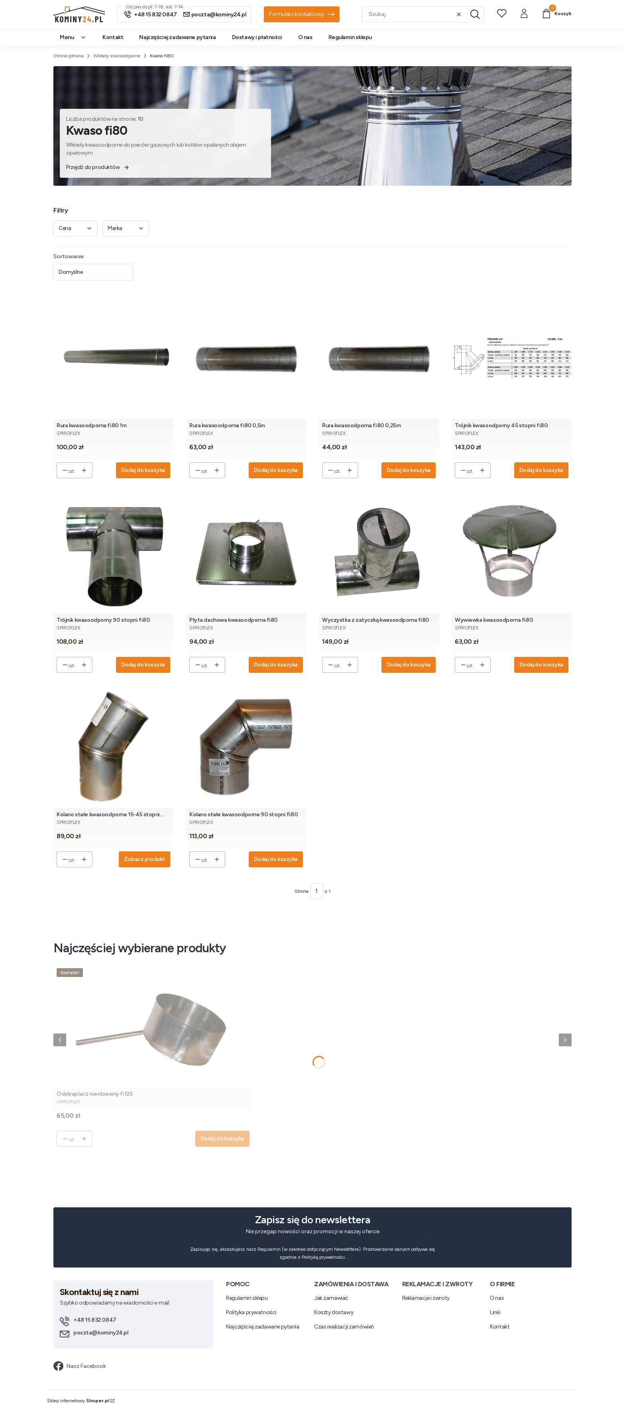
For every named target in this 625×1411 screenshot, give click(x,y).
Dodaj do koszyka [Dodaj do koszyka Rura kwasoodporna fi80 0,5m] (276, 470)
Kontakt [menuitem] (112, 37)
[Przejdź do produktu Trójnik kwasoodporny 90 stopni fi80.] (113, 552)
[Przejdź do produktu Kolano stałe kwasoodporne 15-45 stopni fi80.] (113, 747)
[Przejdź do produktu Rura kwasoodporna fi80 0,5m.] (246, 358)
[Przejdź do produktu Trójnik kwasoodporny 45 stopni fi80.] (512, 358)
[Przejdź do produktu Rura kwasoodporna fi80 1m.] (113, 358)
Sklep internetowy (78, 1400)
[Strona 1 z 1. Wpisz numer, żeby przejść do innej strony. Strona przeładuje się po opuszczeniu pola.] (316, 891)
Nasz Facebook (79, 1366)
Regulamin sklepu (246, 1298)
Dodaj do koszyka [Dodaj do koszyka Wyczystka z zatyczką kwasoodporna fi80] (408, 664)
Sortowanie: (69, 256)
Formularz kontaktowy (301, 14)
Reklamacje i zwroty (426, 1298)
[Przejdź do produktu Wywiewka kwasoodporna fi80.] (512, 552)
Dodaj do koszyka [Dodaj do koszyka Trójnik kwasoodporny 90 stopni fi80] (143, 664)
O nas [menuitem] (305, 37)
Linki (495, 1312)
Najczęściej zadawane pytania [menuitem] (177, 37)
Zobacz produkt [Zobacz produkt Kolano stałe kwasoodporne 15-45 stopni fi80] (144, 859)
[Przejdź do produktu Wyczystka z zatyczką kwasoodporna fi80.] (379, 552)
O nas (497, 1298)
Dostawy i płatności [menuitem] (257, 37)
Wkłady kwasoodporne (116, 56)
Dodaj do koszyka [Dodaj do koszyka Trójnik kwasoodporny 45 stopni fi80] (541, 470)
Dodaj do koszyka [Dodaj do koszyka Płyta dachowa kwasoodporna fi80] (276, 664)
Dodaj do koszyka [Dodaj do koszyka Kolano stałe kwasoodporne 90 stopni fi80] (276, 859)
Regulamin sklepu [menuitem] (350, 37)
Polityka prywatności (251, 1312)
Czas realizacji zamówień (344, 1326)
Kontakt (499, 1326)
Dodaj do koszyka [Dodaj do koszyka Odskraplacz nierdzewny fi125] (222, 1138)
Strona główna (68, 56)
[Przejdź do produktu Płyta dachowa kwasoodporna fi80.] (246, 552)
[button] (475, 14)
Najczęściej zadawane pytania (262, 1326)
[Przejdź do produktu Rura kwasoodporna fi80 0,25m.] (379, 358)
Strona (302, 891)
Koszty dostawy (333, 1312)
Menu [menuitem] (73, 37)
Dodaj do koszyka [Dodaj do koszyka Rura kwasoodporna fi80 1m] (143, 470)
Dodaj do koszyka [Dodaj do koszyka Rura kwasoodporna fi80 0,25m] (408, 470)
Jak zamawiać (331, 1298)
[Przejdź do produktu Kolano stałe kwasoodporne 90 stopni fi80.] (246, 747)
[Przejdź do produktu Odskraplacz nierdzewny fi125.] (153, 1026)
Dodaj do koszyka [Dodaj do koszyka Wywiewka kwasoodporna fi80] (541, 664)
